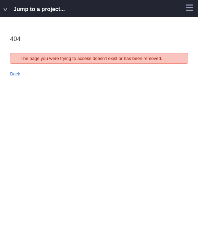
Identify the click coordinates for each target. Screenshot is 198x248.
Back (15, 73)
